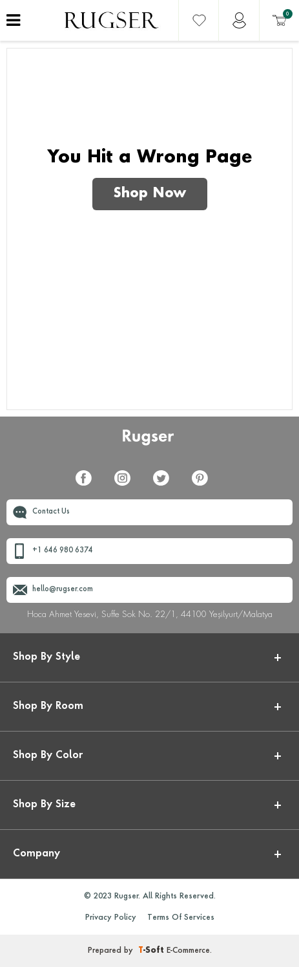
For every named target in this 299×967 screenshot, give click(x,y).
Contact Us (51, 512)
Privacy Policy (110, 918)
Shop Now (150, 194)
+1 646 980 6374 (62, 550)
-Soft (152, 951)
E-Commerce (188, 951)
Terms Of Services (180, 918)
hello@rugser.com (62, 589)
